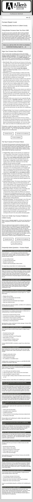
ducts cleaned (15, 196)
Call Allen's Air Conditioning (22, 133)
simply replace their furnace (24, 206)
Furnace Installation (16, 137)
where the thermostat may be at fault (21, 169)
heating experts (15, 116)
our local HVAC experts (18, 93)
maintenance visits (7, 187)
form (28, 123)
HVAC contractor (23, 57)
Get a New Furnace (16, 243)
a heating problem (21, 37)
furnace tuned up (26, 196)
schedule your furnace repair (17, 77)
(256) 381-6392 (17, 45)
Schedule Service (8, 133)
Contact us (10, 235)
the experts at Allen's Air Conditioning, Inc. (15, 226)
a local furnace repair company (15, 36)
